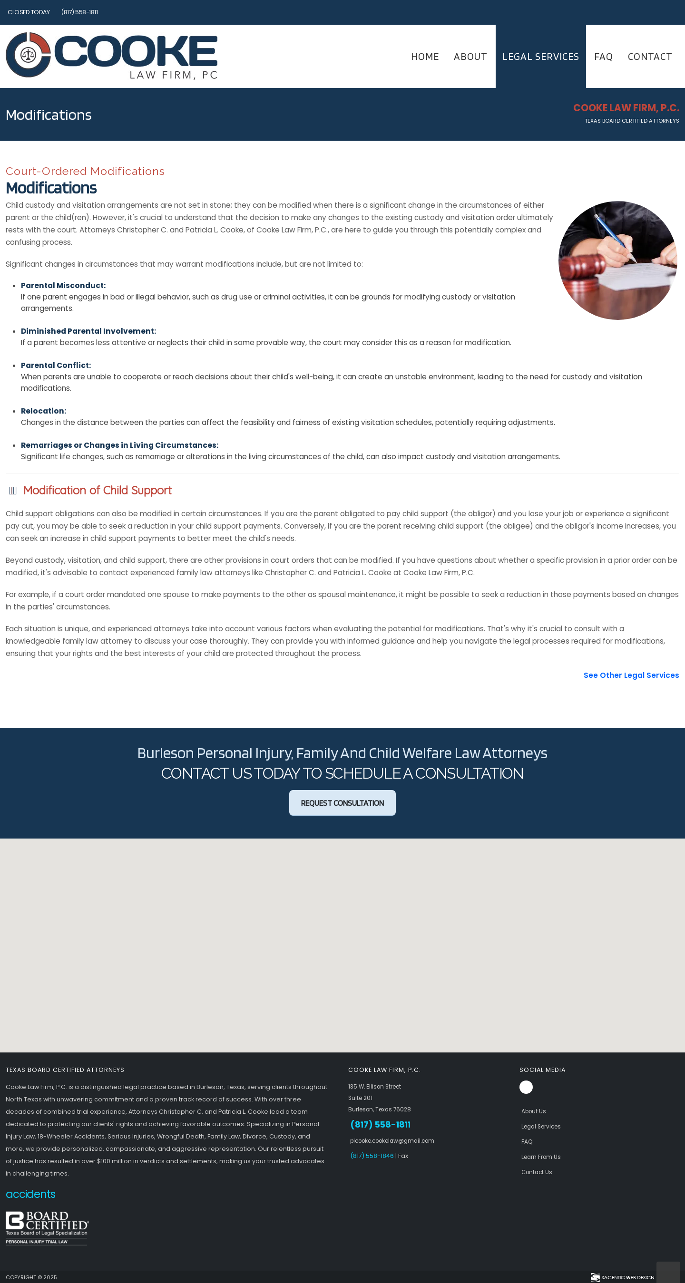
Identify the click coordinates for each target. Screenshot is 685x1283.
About (471, 56)
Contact (650, 56)
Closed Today (28, 12)
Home (425, 56)
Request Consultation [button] (342, 803)
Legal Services (540, 56)
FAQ (603, 56)
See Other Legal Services (631, 675)
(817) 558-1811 (79, 12)
